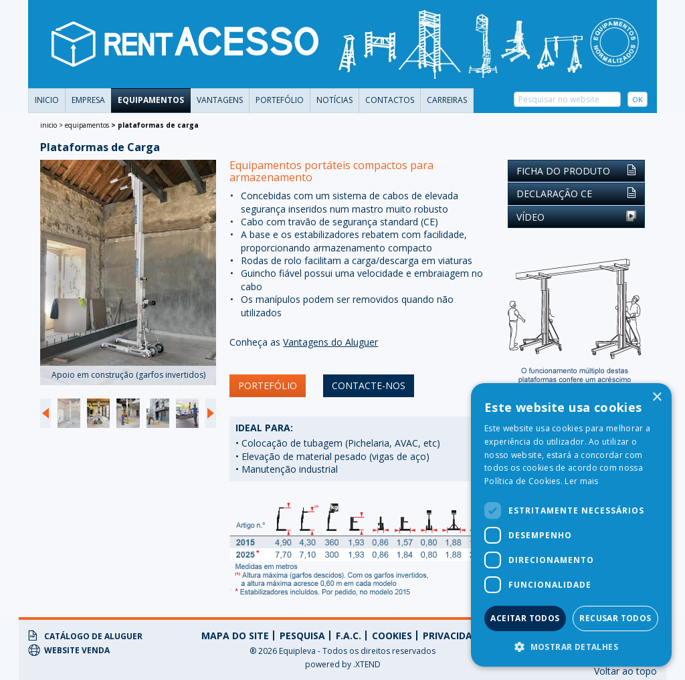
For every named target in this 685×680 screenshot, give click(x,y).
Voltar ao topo (625, 671)
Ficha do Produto (576, 170)
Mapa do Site (235, 635)
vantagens (220, 100)
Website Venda (69, 650)
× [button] (657, 397)
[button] (571, 646)
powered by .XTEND (343, 664)
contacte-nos (368, 385)
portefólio (280, 100)
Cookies (392, 635)
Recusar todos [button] (615, 618)
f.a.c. (348, 635)
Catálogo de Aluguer (85, 636)
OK (637, 99)
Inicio (47, 100)
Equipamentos (151, 100)
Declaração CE (576, 193)
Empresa (88, 100)
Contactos (389, 100)
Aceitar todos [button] (524, 618)
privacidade (453, 635)
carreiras (447, 100)
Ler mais (581, 481)
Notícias (334, 100)
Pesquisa (302, 635)
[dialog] (571, 525)
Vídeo (576, 217)
